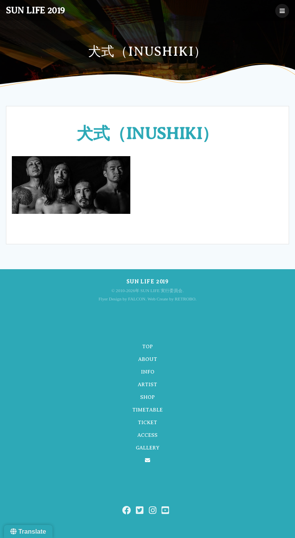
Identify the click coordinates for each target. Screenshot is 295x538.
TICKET (147, 422)
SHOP (147, 397)
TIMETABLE (147, 410)
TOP (147, 346)
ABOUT (147, 359)
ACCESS (147, 435)
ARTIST (147, 384)
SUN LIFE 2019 (35, 10)
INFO (147, 372)
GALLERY (148, 448)
